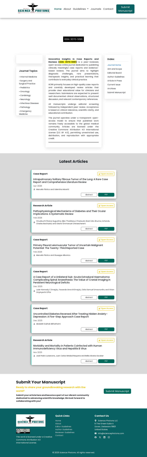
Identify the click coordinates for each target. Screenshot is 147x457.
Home (58, 9)
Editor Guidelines (63, 426)
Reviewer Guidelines (64, 432)
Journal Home (114, 65)
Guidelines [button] (79, 9)
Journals (96, 9)
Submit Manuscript (125, 9)
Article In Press (114, 80)
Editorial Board (114, 72)
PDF (106, 194)
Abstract (89, 194)
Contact (108, 9)
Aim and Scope (114, 69)
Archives (111, 88)
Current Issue (113, 84)
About (67, 9)
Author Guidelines (115, 76)
